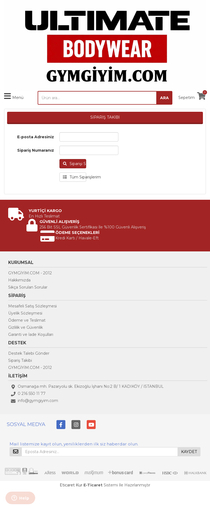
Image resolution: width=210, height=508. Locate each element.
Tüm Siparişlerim (74, 177)
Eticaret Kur (71, 485)
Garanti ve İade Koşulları (30, 334)
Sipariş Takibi (20, 360)
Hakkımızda (19, 280)
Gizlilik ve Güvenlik (25, 327)
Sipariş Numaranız (35, 150)
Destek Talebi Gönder (28, 353)
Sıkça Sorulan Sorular (27, 287)
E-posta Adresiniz (35, 136)
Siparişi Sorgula (74, 163)
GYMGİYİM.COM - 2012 (30, 273)
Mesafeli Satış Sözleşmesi (32, 306)
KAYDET (189, 451)
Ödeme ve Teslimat (27, 320)
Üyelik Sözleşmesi (25, 313)
